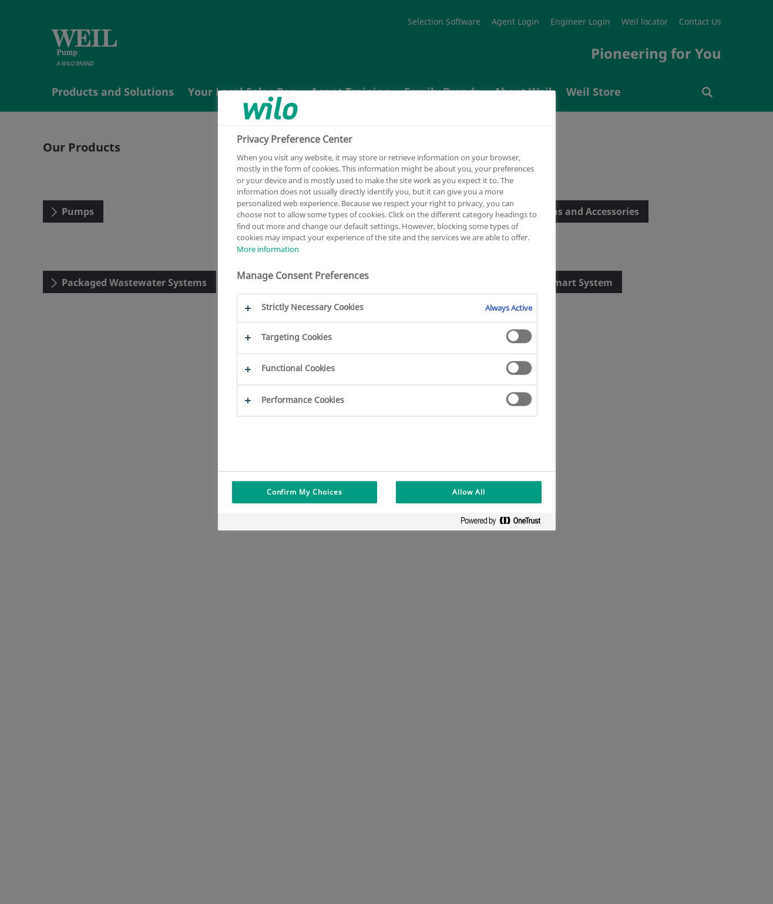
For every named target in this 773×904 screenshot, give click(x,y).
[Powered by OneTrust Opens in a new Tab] (505, 523)
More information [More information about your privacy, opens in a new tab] (268, 249)
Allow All (468, 492)
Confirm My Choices (304, 492)
